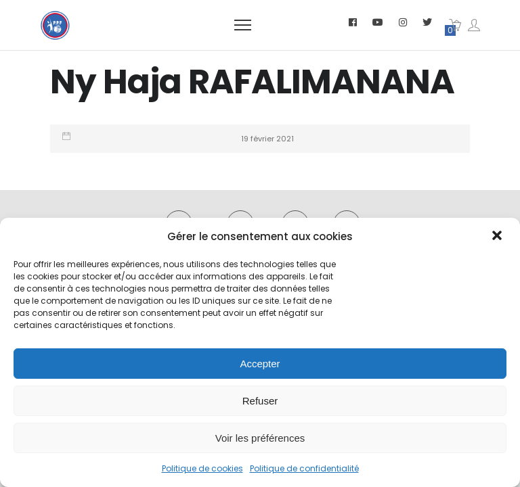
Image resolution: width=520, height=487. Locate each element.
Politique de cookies (202, 468)
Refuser (260, 401)
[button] (498, 237)
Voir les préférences (260, 438)
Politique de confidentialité (304, 468)
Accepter (260, 363)
